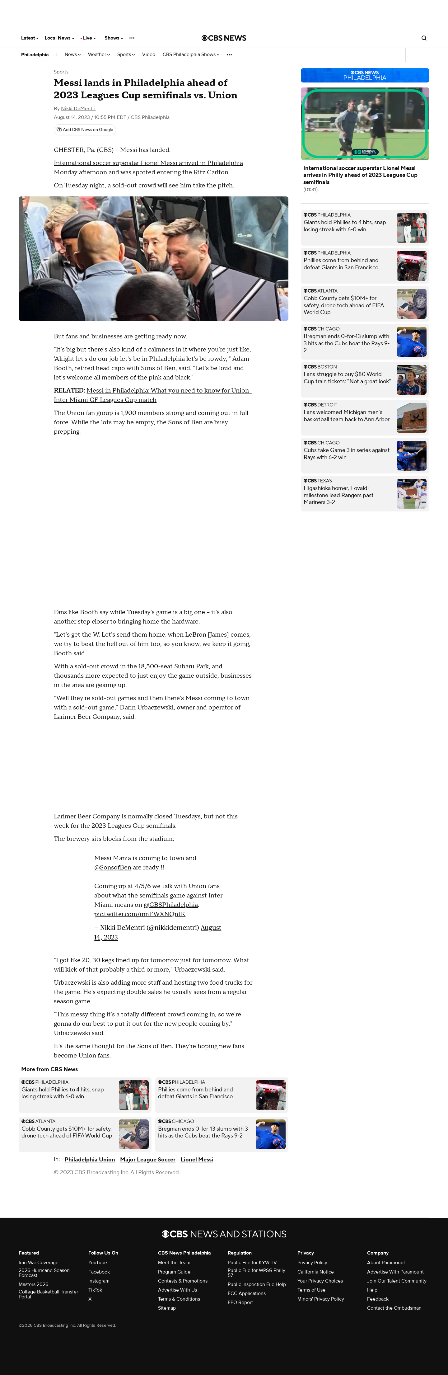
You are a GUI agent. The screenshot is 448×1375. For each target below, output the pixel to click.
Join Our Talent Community (397, 1280)
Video (148, 55)
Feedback (378, 1299)
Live (89, 38)
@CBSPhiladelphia (171, 905)
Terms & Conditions (179, 1299)
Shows (114, 37)
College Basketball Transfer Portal (48, 1294)
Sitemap (167, 1308)
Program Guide (174, 1271)
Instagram (99, 1280)
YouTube (97, 1262)
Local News (59, 37)
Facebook (99, 1271)
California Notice (315, 1271)
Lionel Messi (196, 1159)
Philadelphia (35, 55)
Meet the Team (174, 1262)
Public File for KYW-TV (252, 1262)
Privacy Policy (312, 1262)
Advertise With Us (177, 1290)
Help (372, 1290)
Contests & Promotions (183, 1280)
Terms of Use (311, 1290)
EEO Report (240, 1302)
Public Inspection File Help (257, 1284)
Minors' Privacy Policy (320, 1299)
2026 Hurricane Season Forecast (44, 1273)
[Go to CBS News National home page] (224, 38)
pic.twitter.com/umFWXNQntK (139, 914)
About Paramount (386, 1262)
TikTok (95, 1290)
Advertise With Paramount (395, 1271)
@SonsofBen (112, 868)
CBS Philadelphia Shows (191, 55)
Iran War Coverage (38, 1262)
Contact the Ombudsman (394, 1308)
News (73, 55)
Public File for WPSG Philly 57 (256, 1273)
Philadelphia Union (90, 1159)
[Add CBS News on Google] (85, 129)
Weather (99, 55)
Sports (126, 55)
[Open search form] (424, 38)
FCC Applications (247, 1293)
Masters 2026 (33, 1284)
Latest (30, 37)
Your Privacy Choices (320, 1280)
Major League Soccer (147, 1159)
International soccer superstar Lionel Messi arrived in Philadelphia (148, 163)
